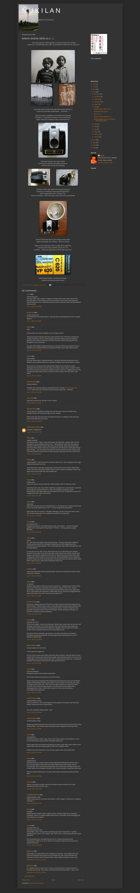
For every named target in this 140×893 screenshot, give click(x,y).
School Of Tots (31, 602)
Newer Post (25, 880)
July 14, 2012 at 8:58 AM (34, 563)
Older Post (80, 880)
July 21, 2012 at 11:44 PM (34, 820)
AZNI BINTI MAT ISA (33, 795)
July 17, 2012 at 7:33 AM (34, 692)
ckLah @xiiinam (32, 698)
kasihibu (29, 782)
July (95, 107)
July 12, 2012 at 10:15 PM (34, 421)
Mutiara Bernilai (32, 645)
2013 (94, 89)
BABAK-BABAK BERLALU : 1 (102, 117)
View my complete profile (105, 162)
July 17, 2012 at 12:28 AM (34, 639)
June (96, 124)
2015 (94, 84)
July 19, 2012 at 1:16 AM (34, 729)
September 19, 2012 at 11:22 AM (36, 859)
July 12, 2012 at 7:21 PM (34, 403)
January (96, 137)
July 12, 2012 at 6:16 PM (34, 321)
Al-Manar (29, 569)
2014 (94, 87)
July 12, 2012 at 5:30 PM (34, 306)
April (95, 129)
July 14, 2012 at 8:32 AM (34, 532)
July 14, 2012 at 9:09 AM (34, 576)
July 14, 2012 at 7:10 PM (34, 596)
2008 (94, 147)
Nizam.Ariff (30, 312)
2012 (94, 92)
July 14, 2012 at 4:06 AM (34, 454)
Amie (28, 294)
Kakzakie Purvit (32, 409)
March (96, 132)
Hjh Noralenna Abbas (33, 427)
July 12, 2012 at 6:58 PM (34, 376)
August (96, 104)
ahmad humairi (31, 381)
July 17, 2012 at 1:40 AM (34, 663)
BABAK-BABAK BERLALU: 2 (102, 109)
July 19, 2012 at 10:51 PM (34, 789)
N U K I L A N (41, 10)
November (97, 96)
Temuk (29, 327)
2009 (94, 145)
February (97, 134)
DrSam (29, 460)
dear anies (30, 398)
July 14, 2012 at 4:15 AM (34, 496)
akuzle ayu (30, 851)
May (95, 126)
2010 (94, 142)
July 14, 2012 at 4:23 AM (34, 516)
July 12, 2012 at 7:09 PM (34, 392)
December (97, 94)
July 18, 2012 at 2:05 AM (34, 712)
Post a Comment (29, 876)
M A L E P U (97, 114)
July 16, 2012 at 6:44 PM (34, 614)
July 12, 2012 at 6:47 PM (34, 350)
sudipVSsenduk (32, 718)
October (96, 99)
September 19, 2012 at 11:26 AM (36, 872)
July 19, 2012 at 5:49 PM (34, 776)
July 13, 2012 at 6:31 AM (34, 432)
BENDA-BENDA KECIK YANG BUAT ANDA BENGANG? (105, 120)
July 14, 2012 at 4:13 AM (34, 474)
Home (53, 880)
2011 (94, 140)
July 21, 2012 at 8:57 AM (34, 803)
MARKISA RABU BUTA (101, 111)
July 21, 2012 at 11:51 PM (34, 845)
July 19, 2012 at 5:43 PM (34, 752)
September (97, 101)
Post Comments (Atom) (37, 883)
